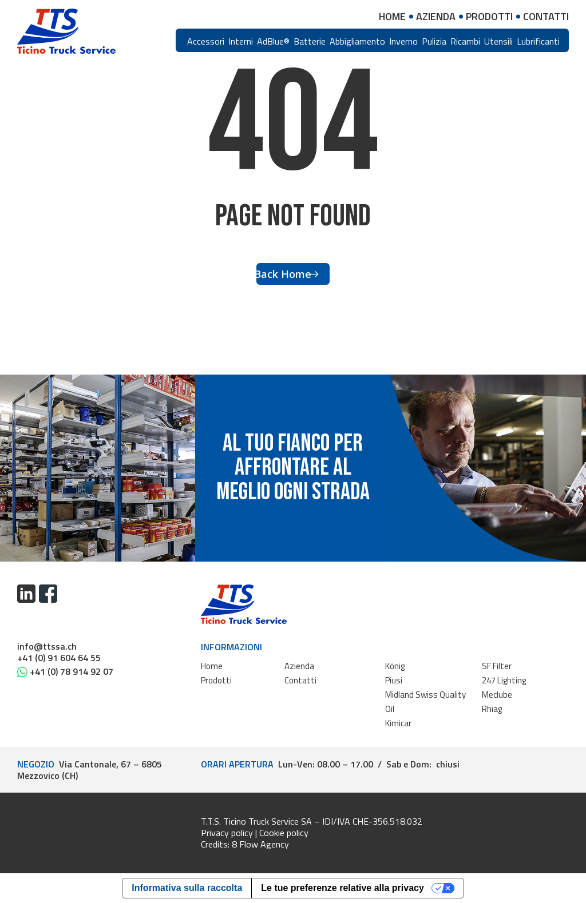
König (395, 666)
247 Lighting (504, 680)
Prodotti (216, 680)
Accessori (205, 41)
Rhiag (492, 708)
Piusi (393, 680)
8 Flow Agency (260, 844)
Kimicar (398, 723)
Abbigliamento (357, 41)
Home (212, 666)
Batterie (310, 41)
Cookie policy (283, 833)
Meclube (497, 694)
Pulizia (434, 41)
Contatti (300, 680)
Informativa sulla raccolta (187, 888)
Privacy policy (227, 833)
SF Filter (497, 666)
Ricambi (465, 41)
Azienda (299, 666)
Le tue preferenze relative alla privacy (342, 888)
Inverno (403, 41)
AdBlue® (273, 41)
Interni (240, 41)
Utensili (498, 41)
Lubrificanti (538, 41)
